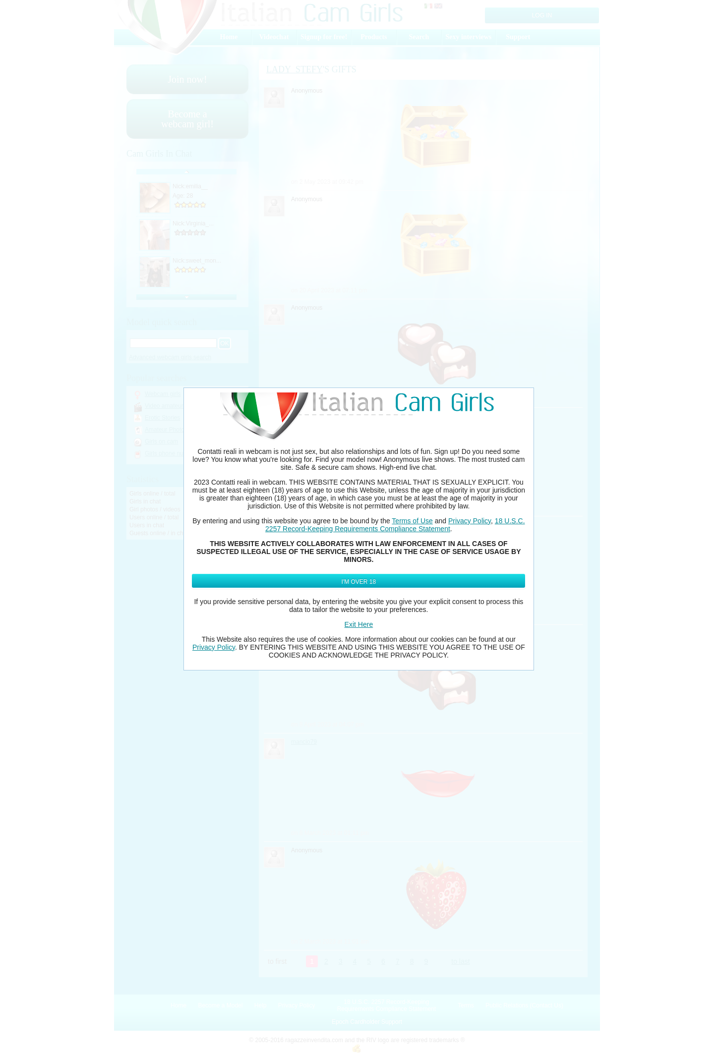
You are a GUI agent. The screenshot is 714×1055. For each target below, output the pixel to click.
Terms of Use (412, 521)
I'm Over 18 (359, 581)
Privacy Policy (469, 521)
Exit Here (359, 624)
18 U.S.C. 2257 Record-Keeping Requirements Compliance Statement (395, 525)
